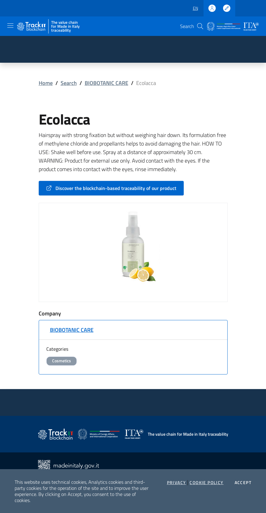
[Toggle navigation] (10, 25)
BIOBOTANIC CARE (106, 83)
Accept (243, 482)
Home (46, 83)
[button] (200, 26)
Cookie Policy (206, 482)
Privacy (176, 482)
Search (69, 83)
